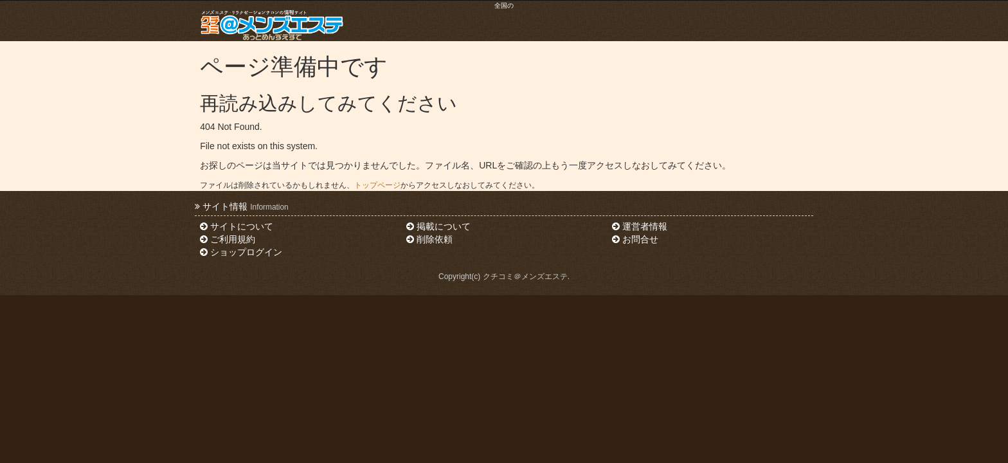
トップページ (377, 185)
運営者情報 (639, 226)
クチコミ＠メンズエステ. (526, 276)
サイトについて (236, 226)
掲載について (438, 226)
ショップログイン (241, 252)
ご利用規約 (227, 239)
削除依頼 (429, 239)
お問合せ (635, 239)
